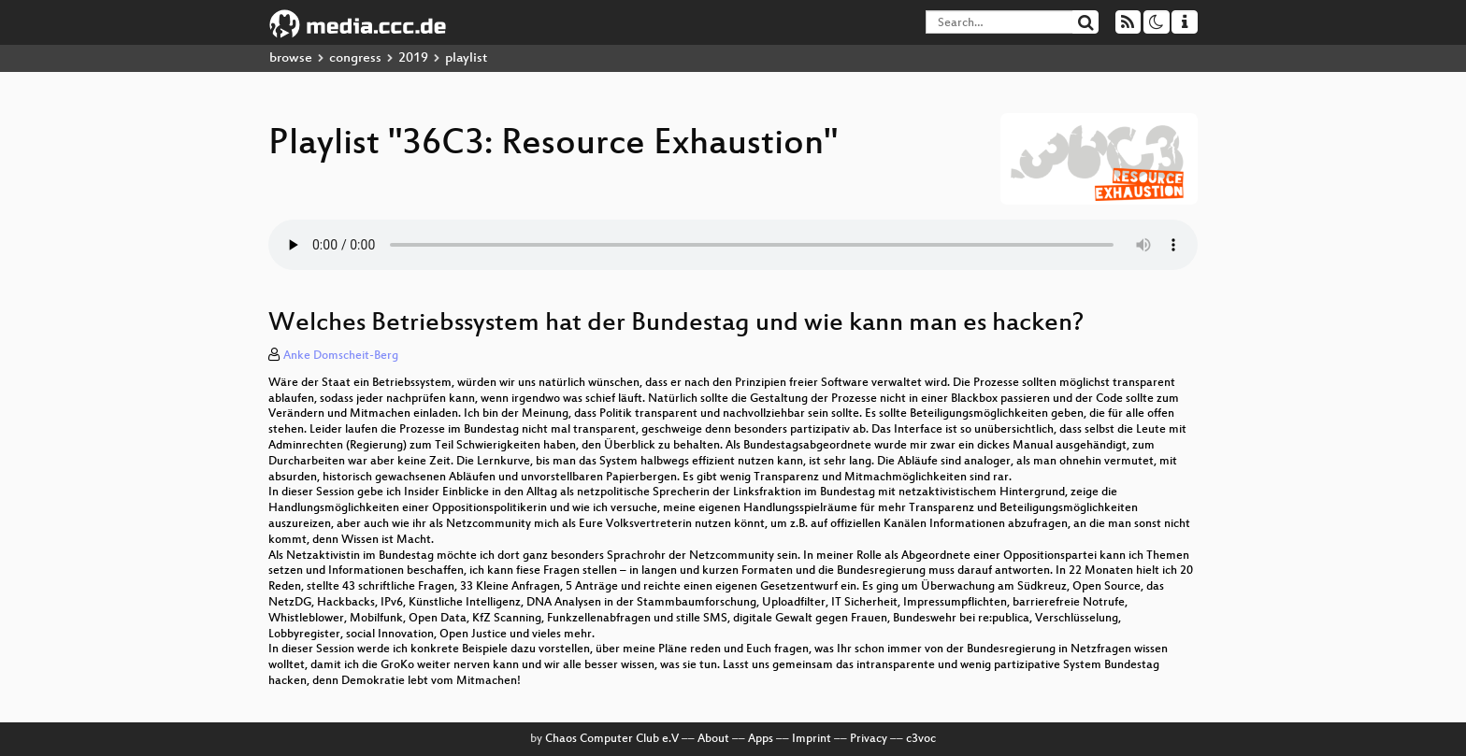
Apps (760, 739)
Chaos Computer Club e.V (612, 739)
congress (355, 58)
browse (290, 58)
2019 (413, 58)
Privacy (868, 739)
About (713, 739)
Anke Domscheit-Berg (340, 356)
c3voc (921, 739)
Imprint (811, 739)
